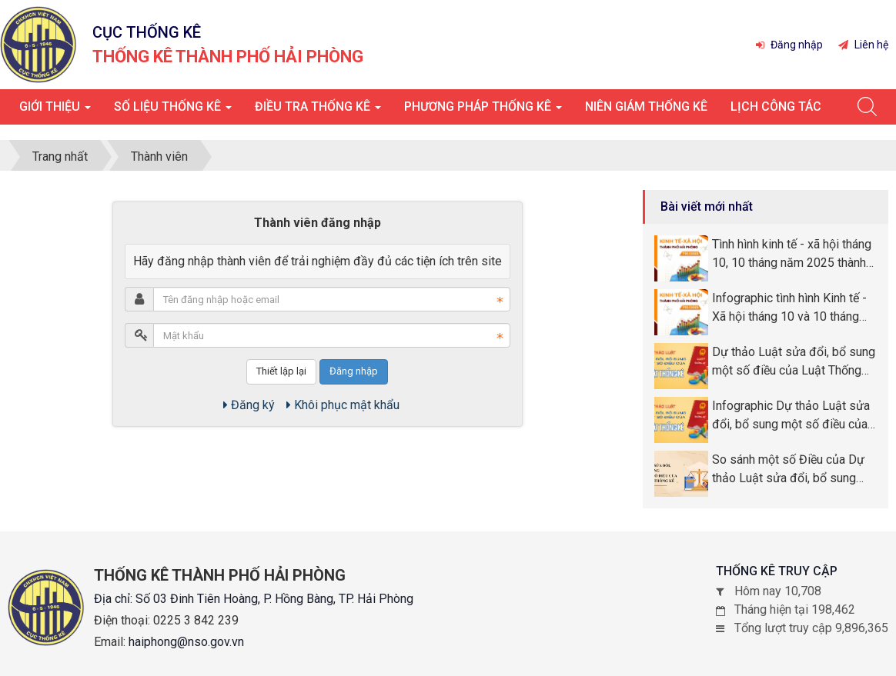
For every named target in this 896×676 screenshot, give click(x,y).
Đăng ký (249, 405)
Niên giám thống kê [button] (646, 106)
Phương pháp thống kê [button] (483, 111)
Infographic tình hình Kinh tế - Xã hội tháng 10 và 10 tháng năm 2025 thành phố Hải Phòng (789, 308)
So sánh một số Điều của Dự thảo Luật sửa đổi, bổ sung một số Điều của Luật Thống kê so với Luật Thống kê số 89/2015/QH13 (788, 470)
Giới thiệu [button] (55, 111)
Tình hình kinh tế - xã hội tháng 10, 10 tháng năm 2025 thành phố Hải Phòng (791, 254)
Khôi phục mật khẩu (343, 405)
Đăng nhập (789, 44)
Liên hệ (863, 44)
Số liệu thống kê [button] (173, 111)
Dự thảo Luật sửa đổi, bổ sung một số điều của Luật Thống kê (793, 362)
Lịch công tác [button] (776, 106)
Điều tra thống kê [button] (318, 111)
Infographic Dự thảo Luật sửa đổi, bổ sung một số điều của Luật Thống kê (791, 416)
